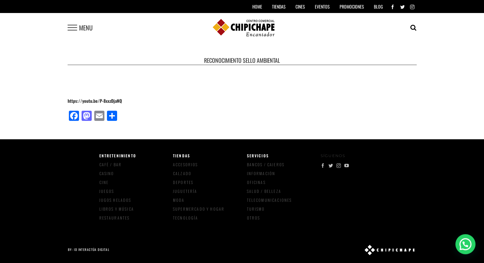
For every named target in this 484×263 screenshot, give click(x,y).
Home (257, 6)
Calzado (182, 173)
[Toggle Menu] (72, 27)
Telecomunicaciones (269, 200)
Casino (106, 173)
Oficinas (256, 182)
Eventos (322, 6)
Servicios (258, 155)
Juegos (106, 191)
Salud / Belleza (264, 191)
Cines (300, 6)
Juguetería (185, 191)
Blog (378, 6)
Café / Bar (110, 164)
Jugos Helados (115, 200)
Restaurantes (114, 217)
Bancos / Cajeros (266, 164)
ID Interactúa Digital (91, 249)
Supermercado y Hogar (198, 209)
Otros (253, 217)
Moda (179, 200)
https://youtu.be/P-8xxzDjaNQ (95, 100)
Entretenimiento (117, 155)
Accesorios (185, 164)
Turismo (256, 209)
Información (261, 173)
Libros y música (116, 209)
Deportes (183, 182)
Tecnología (185, 217)
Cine (104, 182)
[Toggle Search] (413, 27)
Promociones (352, 6)
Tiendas (181, 155)
